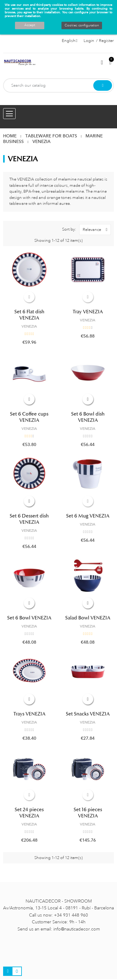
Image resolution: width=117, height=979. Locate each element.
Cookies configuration (82, 25)
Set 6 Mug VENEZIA (87, 516)
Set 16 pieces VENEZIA (88, 813)
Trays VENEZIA (29, 714)
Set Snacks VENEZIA (88, 714)
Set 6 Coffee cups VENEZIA (29, 417)
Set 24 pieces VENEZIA (29, 813)
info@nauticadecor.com (76, 929)
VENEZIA (29, 326)
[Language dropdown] (69, 40)
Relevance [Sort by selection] (96, 229)
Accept (29, 25)
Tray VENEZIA (88, 312)
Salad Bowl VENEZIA (87, 618)
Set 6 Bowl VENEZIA (29, 618)
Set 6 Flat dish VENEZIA (29, 315)
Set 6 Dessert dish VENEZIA (29, 519)
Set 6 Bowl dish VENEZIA (88, 417)
